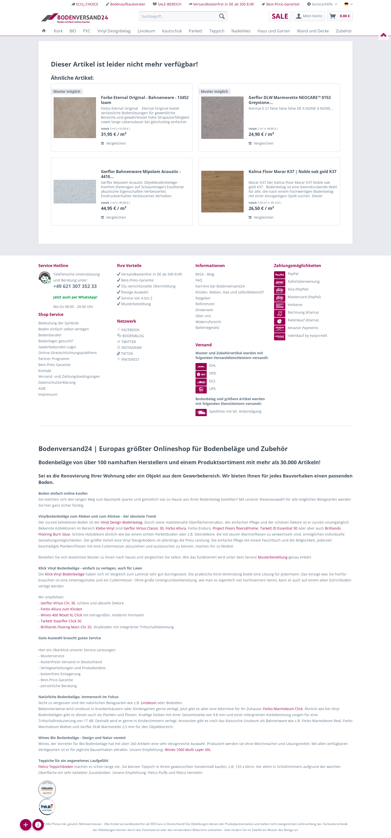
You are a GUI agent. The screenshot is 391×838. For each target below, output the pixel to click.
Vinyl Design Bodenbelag (121, 522)
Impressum (47, 394)
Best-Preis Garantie (54, 364)
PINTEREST (128, 359)
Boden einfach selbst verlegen (63, 329)
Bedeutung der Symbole (58, 323)
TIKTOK (125, 353)
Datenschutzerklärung (57, 382)
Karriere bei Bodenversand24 (220, 286)
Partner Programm (53, 358)
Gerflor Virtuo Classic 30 (144, 528)
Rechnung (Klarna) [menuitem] (296, 312)
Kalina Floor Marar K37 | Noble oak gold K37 (292, 171)
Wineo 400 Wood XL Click (61, 615)
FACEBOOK (128, 329)
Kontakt (44, 370)
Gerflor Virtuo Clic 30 (58, 603)
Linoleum (148, 702)
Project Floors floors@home (235, 528)
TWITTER (126, 341)
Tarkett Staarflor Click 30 (61, 621)
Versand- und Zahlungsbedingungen (69, 376)
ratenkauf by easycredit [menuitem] (300, 335)
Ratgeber (203, 298)
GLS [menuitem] (205, 380)
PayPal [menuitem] (286, 273)
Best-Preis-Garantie (135, 280)
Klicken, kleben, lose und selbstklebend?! (230, 292)
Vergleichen (113, 143)
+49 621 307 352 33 (75, 286)
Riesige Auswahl (132, 292)
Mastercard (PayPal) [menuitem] (297, 296)
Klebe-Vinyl (105, 528)
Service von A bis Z (134, 298)
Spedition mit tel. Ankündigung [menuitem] (228, 411)
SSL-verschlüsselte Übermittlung (146, 286)
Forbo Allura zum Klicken (61, 609)
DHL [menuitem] (206, 365)
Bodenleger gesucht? (55, 341)
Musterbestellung (134, 303)
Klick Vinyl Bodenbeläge (65, 574)
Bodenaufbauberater (127, 4)
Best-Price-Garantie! (283, 4)
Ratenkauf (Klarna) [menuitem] (296, 320)
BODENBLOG (130, 335)
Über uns (203, 315)
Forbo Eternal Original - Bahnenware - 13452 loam (145, 100)
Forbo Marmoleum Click (283, 708)
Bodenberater (50, 335)
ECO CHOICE (87, 4)
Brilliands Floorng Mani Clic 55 (66, 627)
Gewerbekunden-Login (57, 347)
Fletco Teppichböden (55, 766)
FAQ (199, 280)
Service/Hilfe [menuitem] (320, 4)
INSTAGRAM (129, 347)
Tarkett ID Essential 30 (278, 528)
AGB (41, 388)
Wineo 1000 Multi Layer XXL (188, 749)
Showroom (204, 309)
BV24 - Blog (205, 274)
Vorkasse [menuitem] (288, 304)
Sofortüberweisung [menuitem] (297, 281)
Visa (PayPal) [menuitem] (291, 289)
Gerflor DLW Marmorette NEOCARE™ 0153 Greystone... (290, 100)
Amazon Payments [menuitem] (296, 327)
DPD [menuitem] (206, 373)
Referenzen (205, 303)
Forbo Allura (176, 528)
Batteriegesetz (207, 327)
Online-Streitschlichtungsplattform (67, 352)
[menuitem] (85, 4)
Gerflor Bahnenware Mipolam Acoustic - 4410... (141, 174)
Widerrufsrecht (208, 321)
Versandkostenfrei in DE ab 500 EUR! (223, 4)
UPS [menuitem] (206, 388)
